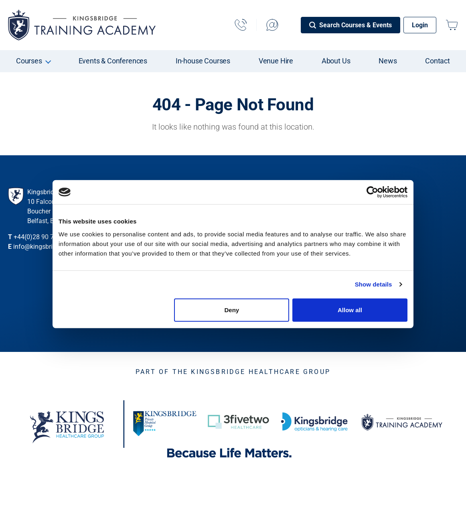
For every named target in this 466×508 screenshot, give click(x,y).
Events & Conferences (113, 61)
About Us (336, 61)
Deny (232, 309)
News (388, 61)
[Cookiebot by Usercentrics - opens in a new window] (372, 192)
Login (420, 25)
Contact (437, 61)
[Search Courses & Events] (350, 25)
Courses (29, 61)
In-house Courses (203, 61)
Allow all (350, 309)
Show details (373, 284)
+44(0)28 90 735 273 (43, 237)
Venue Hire (276, 61)
